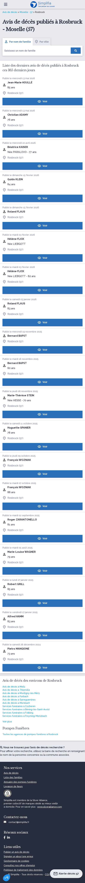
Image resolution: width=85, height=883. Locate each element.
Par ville (42, 42)
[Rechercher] (76, 50)
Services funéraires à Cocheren (18, 706)
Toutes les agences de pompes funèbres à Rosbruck (30, 734)
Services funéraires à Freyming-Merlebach (24, 716)
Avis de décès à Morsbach (16, 703)
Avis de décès (9, 12)
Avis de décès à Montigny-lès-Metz (21, 693)
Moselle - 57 (26, 12)
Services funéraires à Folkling (17, 712)
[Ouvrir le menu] (5, 4)
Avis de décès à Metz (13, 686)
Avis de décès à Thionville (16, 690)
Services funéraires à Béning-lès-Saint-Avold (25, 709)
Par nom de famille (17, 42)
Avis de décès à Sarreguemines (19, 699)
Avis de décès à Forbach (15, 696)
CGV (47, 874)
